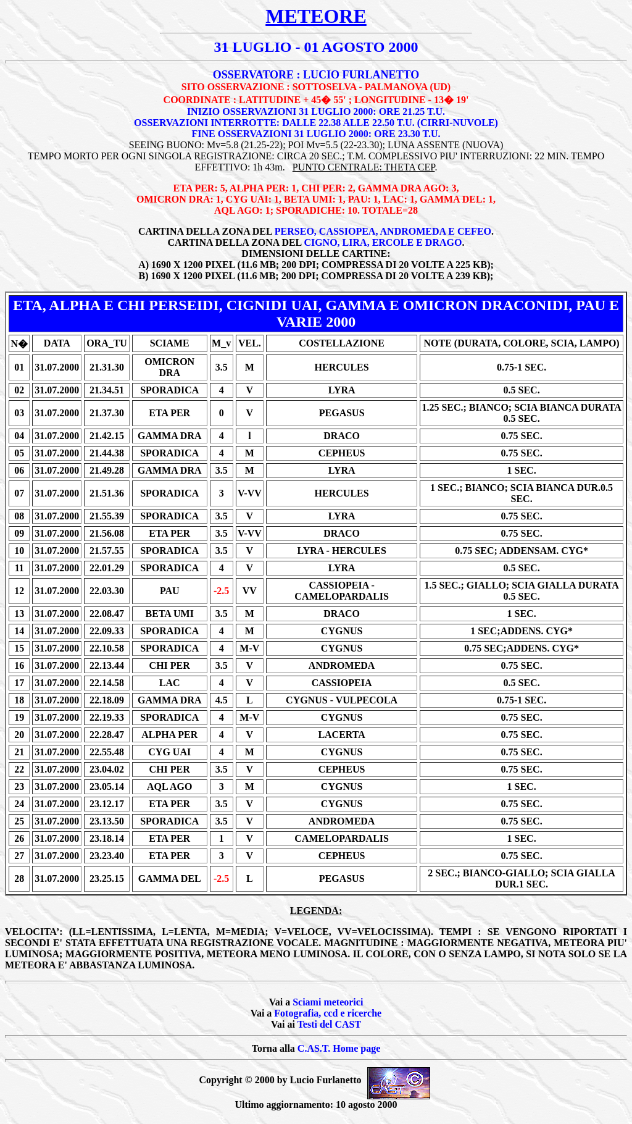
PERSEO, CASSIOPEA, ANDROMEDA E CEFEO (383, 231)
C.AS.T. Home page (338, 1048)
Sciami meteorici (328, 1002)
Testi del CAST (329, 1024)
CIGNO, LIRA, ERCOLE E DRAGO (383, 242)
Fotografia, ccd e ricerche (327, 1013)
